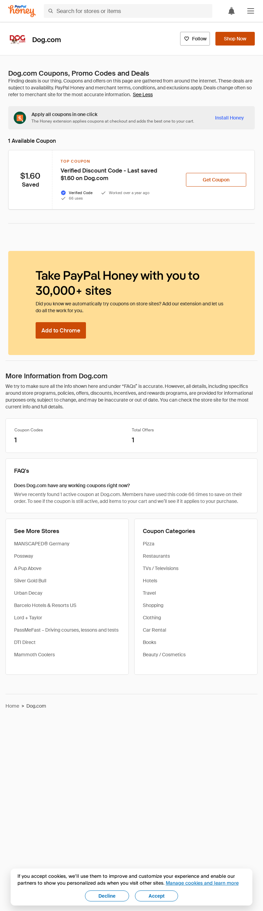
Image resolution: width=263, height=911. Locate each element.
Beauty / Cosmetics (164, 654)
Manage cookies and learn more (202, 883)
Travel (149, 593)
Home (12, 706)
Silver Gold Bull (30, 581)
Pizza (148, 544)
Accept (157, 896)
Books (149, 642)
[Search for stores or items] (128, 11)
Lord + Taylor (28, 618)
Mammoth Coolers (34, 654)
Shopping (153, 605)
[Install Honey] (229, 118)
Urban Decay (28, 593)
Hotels (150, 581)
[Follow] (195, 39)
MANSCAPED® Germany (42, 544)
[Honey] (22, 11)
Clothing (152, 618)
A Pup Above (27, 568)
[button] (251, 11)
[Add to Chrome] (61, 330)
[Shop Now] (235, 39)
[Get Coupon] (216, 180)
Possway (23, 556)
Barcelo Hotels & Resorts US (45, 605)
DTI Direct (25, 642)
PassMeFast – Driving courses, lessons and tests (66, 630)
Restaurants (156, 556)
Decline (107, 896)
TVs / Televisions (160, 568)
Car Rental (154, 630)
